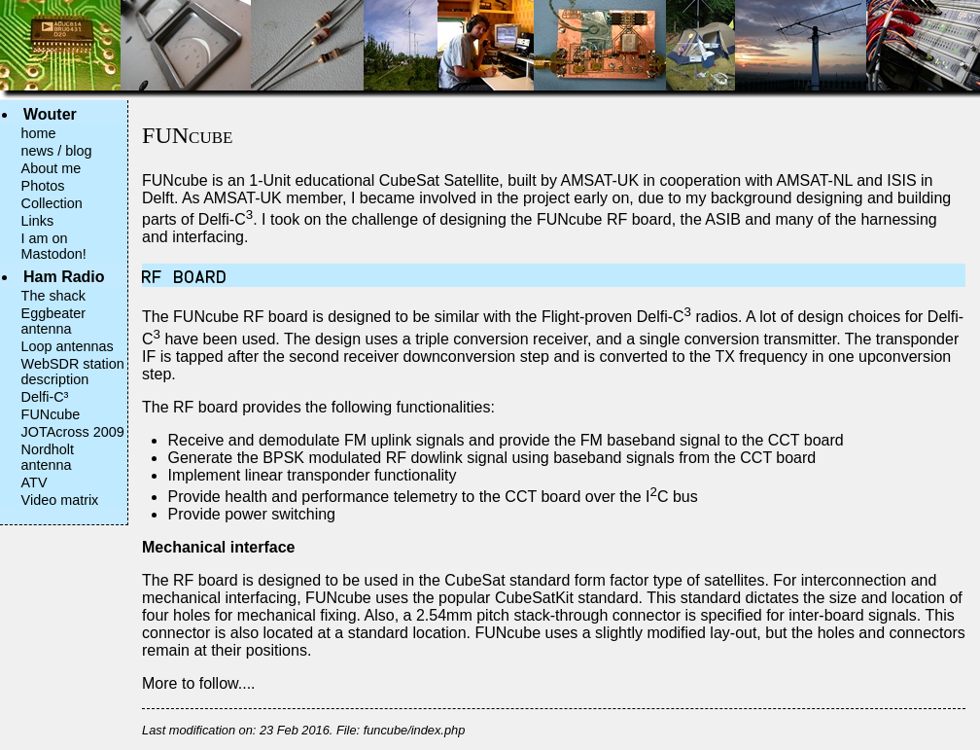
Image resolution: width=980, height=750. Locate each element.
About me (51, 168)
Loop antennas (67, 346)
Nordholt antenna (47, 457)
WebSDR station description (72, 371)
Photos (43, 186)
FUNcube (51, 414)
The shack (53, 296)
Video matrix (60, 500)
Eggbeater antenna (53, 321)
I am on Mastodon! (54, 246)
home (38, 133)
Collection (52, 203)
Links (37, 221)
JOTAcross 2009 (72, 432)
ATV (34, 482)
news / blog (56, 151)
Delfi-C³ (45, 397)
